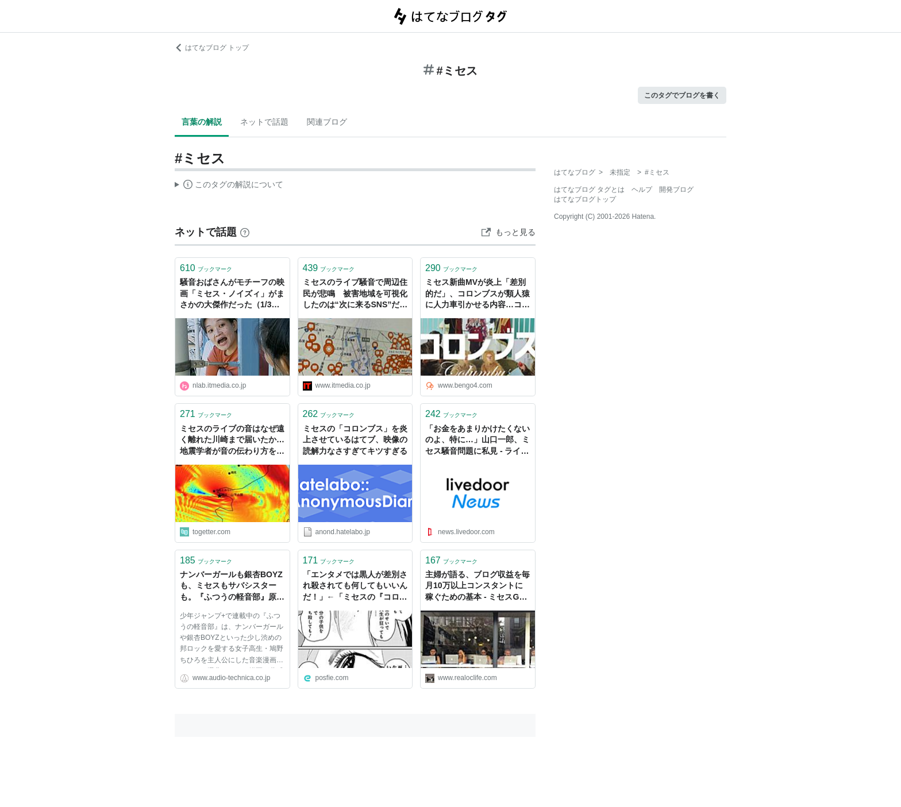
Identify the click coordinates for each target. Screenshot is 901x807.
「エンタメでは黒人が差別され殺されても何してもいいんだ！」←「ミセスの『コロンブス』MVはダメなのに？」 (355, 587)
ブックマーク (206, 268)
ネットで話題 (264, 121)
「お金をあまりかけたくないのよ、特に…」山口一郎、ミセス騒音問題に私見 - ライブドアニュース (477, 441)
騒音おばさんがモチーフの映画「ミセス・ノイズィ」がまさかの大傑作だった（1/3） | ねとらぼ (232, 294)
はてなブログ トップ (212, 48)
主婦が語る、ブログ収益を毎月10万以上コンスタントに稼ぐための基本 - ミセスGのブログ (477, 587)
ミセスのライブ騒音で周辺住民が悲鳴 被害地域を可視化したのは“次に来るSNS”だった (355, 294)
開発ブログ (676, 190)
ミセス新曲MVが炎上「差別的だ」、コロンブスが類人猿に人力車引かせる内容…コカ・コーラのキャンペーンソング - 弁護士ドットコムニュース (477, 294)
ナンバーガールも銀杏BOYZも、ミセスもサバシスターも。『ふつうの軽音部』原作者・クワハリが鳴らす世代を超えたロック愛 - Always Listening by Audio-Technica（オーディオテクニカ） (232, 587)
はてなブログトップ (585, 199)
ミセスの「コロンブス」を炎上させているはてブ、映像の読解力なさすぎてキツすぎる (355, 439)
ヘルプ (642, 190)
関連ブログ (327, 121)
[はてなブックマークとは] (244, 232)
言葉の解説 (202, 121)
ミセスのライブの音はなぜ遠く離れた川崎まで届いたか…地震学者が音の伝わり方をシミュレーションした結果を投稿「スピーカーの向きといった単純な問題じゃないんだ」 (232, 441)
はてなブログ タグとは (589, 190)
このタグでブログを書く (682, 95)
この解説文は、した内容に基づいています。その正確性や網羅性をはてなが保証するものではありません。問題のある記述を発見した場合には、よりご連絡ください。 (229, 186)
